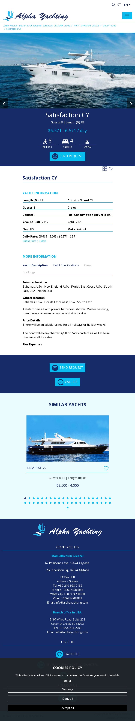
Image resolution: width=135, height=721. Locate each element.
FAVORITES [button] (67, 654)
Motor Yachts (109, 25)
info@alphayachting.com (71, 602)
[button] (119, 4)
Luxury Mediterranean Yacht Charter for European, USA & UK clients (36, 25)
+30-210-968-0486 (70, 586)
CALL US (67, 382)
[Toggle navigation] (127, 15)
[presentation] (4, 103)
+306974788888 (72, 590)
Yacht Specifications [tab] (66, 265)
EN (126, 5)
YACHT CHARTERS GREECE (86, 25)
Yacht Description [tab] (35, 265)
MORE (68, 681)
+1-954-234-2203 (70, 628)
